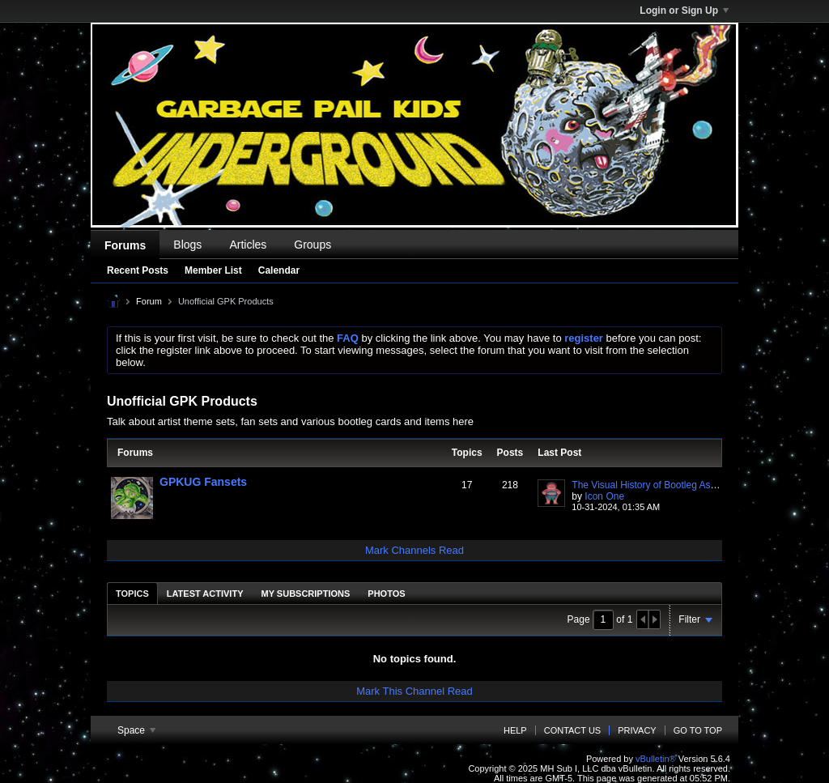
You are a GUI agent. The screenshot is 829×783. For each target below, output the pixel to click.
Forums (125, 245)
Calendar (279, 270)
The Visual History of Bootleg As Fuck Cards (667, 485)
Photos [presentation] (386, 593)
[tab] (132, 593)
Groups (312, 244)
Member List (213, 270)
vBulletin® (656, 759)
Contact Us (573, 730)
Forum (149, 301)
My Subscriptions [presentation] (306, 593)
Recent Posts (137, 270)
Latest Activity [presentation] (205, 593)
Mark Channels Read (414, 550)
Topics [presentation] (132, 593)
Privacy (637, 730)
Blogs (187, 244)
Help (515, 730)
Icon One (604, 496)
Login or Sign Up (684, 10)
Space (136, 730)
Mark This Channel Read (414, 691)
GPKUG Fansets (203, 481)
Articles (247, 244)
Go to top (698, 730)
